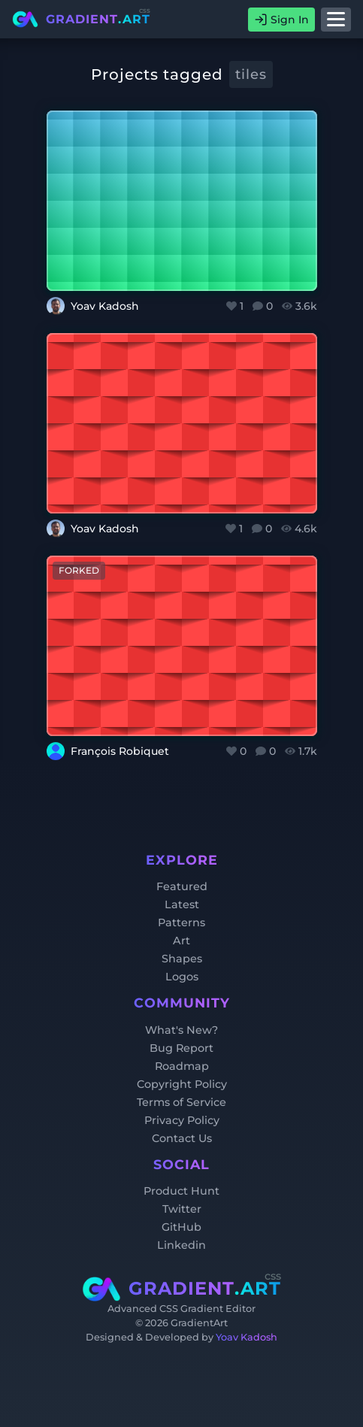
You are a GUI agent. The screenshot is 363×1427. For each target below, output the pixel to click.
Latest (182, 904)
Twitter (181, 1209)
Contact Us (182, 1138)
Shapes (182, 958)
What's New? (181, 1030)
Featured (181, 886)
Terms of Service (181, 1102)
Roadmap (182, 1066)
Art (181, 940)
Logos (181, 976)
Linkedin (181, 1245)
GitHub (181, 1227)
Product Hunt (181, 1191)
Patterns (181, 922)
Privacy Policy (181, 1120)
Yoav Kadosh (246, 1337)
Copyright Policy (182, 1084)
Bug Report (181, 1048)
